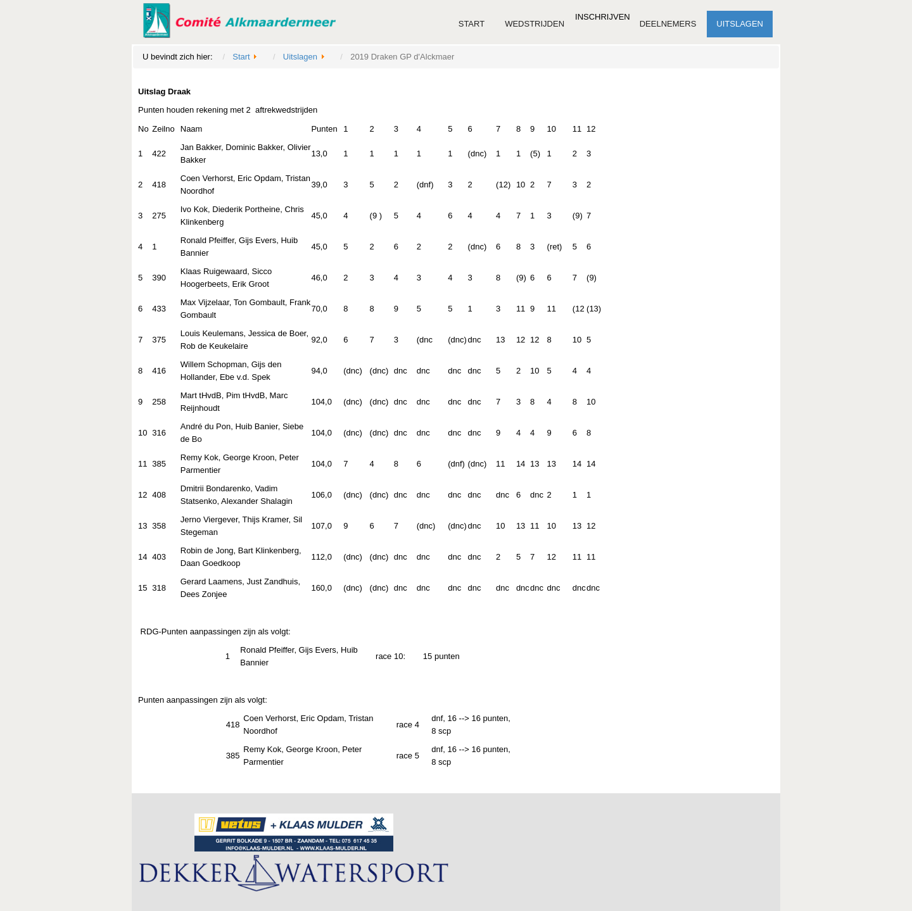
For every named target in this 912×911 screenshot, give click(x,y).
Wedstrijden (534, 23)
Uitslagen (739, 23)
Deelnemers (668, 23)
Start (471, 23)
